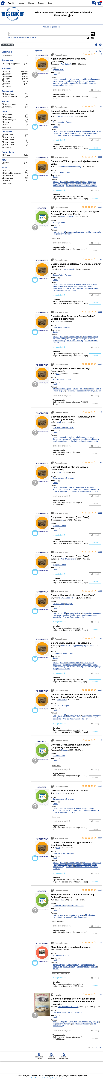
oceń (100, 54)
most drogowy (58, 81)
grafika (88, 232)
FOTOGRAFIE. (61, 955)
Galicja (98, 389)
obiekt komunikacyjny (90, 133)
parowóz (56, 969)
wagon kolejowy (59, 965)
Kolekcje (33, 37)
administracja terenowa (85, 437)
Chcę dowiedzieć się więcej (40, 1078)
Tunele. (68, 380)
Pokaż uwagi (56, 238)
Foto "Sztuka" (66, 64)
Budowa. (59, 380)
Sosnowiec (69, 85)
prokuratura (86, 863)
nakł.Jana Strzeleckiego (67, 598)
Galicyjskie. (60, 1012)
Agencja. (58, 70)
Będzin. (58, 275)
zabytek (63, 915)
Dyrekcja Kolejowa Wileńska (73, 135)
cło (87, 81)
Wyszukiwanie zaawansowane (18, 37)
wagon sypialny (69, 967)
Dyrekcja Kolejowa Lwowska (82, 441)
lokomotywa (57, 967)
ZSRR (84, 337)
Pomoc (41, 3)
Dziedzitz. (59, 853)
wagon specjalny (83, 967)
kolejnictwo (73, 1022)
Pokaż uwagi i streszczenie (60, 973)
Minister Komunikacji (79, 917)
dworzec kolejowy (74, 131)
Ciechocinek (86, 665)
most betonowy (93, 79)
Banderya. (59, 223)
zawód (83, 79)
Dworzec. (59, 756)
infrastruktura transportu (62, 389)
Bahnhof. (59, 122)
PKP (70, 79)
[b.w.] (59, 422)
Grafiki (55, 74)
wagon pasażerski (87, 965)
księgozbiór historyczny (88, 83)
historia (55, 79)
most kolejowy (70, 81)
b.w (57, 322)
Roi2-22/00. (79, 1012)
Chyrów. (58, 604)
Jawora (98, 391)
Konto (50, 3)
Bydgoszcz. (59, 526)
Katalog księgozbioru (51, 27)
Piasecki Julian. (75, 906)
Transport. (70, 122)
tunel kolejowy (59, 391)
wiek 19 (63, 232)
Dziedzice (56, 869)
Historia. (71, 1012)
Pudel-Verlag (62, 700)
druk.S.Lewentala (67, 217)
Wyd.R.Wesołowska (68, 559)
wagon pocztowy (73, 965)
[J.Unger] (64, 750)
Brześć (88, 135)
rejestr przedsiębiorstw (76, 232)
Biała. (57, 327)
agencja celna (58, 85)
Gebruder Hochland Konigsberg (69, 167)
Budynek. (59, 428)
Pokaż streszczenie (58, 921)
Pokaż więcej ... (7, 86)
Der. (57, 706)
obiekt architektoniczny (71, 133)
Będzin (96, 288)
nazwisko (64, 83)
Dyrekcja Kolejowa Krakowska (86, 867)
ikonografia (74, 83)
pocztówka (57, 135)
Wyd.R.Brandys (70, 269)
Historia (31, 3)
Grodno (88, 719)
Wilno (84, 182)
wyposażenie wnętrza (75, 915)
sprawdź (95, 98)
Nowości (21, 3)
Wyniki (11, 3)
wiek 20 (76, 79)
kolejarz (94, 967)
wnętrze (67, 917)
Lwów (96, 441)
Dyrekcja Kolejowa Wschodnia (64, 290)
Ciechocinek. (60, 653)
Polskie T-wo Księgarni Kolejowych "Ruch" (77, 646)
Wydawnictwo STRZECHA (68, 1007)
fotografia (63, 79)
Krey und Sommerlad (65, 116)
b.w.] (58, 848)
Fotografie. (59, 906)
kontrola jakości (88, 663)
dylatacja (80, 81)
